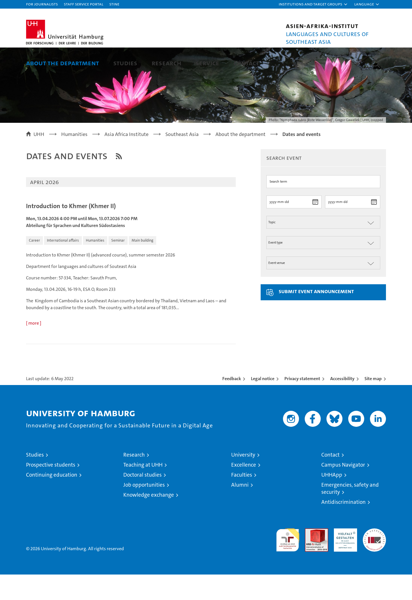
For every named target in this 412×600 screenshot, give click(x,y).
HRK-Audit (344, 557)
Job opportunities (144, 510)
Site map (373, 404)
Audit (310, 557)
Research (166, 63)
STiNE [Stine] (114, 4)
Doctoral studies (142, 500)
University (243, 480)
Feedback (231, 404)
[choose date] (315, 227)
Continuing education (51, 500)
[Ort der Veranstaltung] (323, 288)
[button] (313, 4)
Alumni (240, 510)
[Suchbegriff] (323, 206)
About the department (62, 63)
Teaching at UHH (143, 490)
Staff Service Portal (83, 4)
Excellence (243, 490)
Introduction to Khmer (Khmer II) (71, 231)
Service (207, 63)
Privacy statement (302, 404)
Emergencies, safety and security (350, 514)
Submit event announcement (316, 316)
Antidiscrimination (343, 527)
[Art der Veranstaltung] (323, 267)
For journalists (42, 4)
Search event (284, 183)
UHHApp (331, 500)
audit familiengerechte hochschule (287, 563)
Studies (125, 63)
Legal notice (262, 404)
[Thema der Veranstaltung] (323, 247)
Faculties (241, 500)
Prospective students (50, 490)
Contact (246, 63)
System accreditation (374, 560)
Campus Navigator (343, 490)
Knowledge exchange (148, 520)
